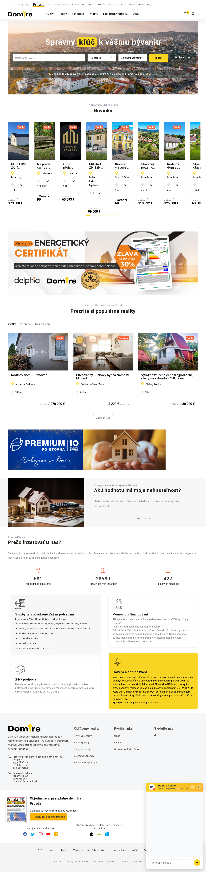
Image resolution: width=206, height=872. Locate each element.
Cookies (125, 846)
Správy (66, 4)
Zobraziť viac (103, 402)
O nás (136, 13)
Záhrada (121, 4)
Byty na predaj (81, 726)
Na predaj (25, 308)
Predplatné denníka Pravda (48, 800)
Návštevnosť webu (119, 834)
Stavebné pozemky (84, 740)
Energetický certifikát (115, 13)
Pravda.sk (171, 675)
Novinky (49, 13)
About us (57, 846)
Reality (63, 13)
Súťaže (135, 834)
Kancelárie (78, 13)
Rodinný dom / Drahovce (29, 359)
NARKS (94, 13)
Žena (105, 4)
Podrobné (182, 57)
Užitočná (131, 4)
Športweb (74, 4)
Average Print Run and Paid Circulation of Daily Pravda (91, 846)
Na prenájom (43, 308)
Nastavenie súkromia (143, 846)
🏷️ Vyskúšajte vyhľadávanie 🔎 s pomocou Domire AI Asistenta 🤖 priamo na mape (96, 74)
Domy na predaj (82, 733)
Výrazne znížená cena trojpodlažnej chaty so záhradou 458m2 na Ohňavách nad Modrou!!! (167, 360)
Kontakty (52, 834)
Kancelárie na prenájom (86, 746)
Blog (149, 4)
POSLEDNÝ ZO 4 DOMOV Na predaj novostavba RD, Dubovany (36, 166)
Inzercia (65, 834)
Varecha (112, 4)
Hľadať (158, 57)
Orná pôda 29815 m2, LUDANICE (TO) (164, 166)
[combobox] (49, 57)
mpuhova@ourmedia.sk (25, 765)
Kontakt (118, 726)
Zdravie (97, 4)
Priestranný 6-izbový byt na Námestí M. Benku (102, 360)
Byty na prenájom (83, 720)
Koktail (90, 4)
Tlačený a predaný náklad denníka (89, 834)
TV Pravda (141, 4)
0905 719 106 (20, 763)
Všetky (12, 308)
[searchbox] (49, 57)
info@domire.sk (21, 752)
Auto (83, 4)
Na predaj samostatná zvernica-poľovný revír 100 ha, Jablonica (99, 166)
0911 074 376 (20, 749)
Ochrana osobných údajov (127, 733)
